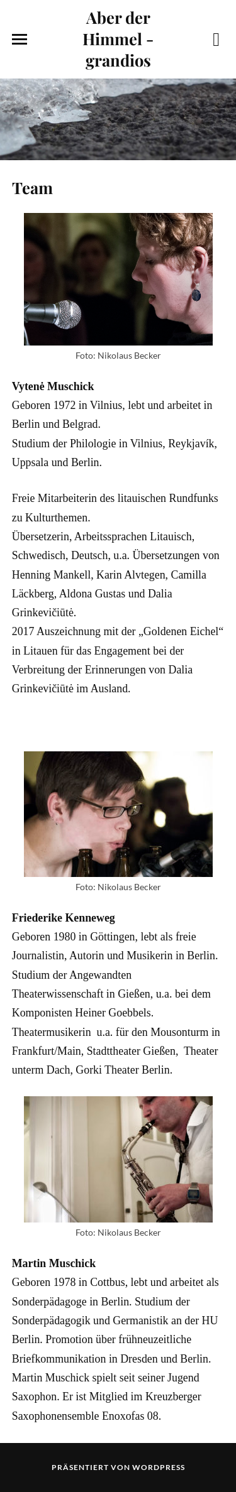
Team (32, 187)
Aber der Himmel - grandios (118, 38)
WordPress (158, 1467)
